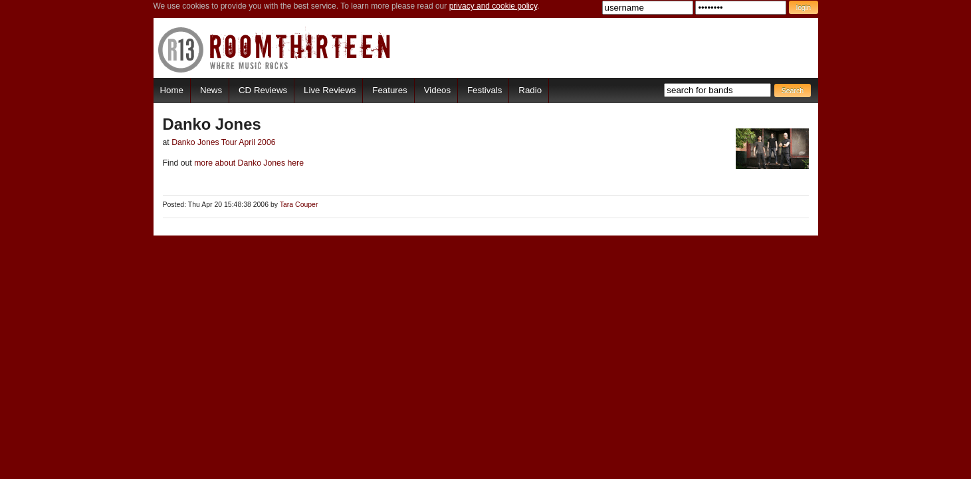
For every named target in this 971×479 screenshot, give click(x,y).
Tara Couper (299, 204)
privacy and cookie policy (493, 6)
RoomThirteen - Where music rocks (274, 49)
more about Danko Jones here (248, 163)
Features (389, 90)
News (211, 90)
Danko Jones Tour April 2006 (223, 142)
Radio (530, 90)
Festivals (484, 90)
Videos (437, 90)
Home (171, 90)
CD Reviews (263, 90)
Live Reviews (330, 90)
